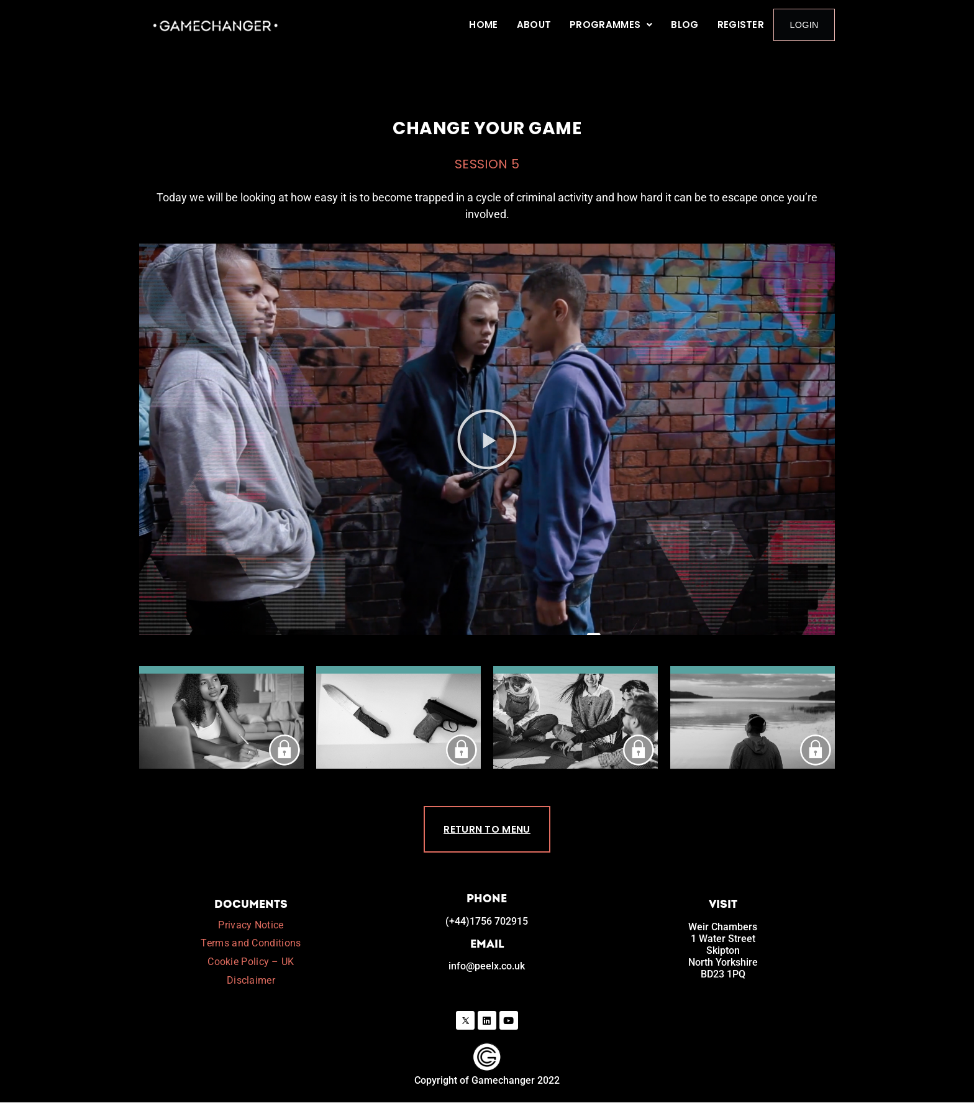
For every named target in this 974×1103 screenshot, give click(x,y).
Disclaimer (251, 981)
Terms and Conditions (251, 944)
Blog (687, 24)
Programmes (614, 24)
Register (743, 24)
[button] (614, 24)
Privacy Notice (250, 925)
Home (486, 24)
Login (805, 24)
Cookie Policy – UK (250, 962)
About (536, 24)
